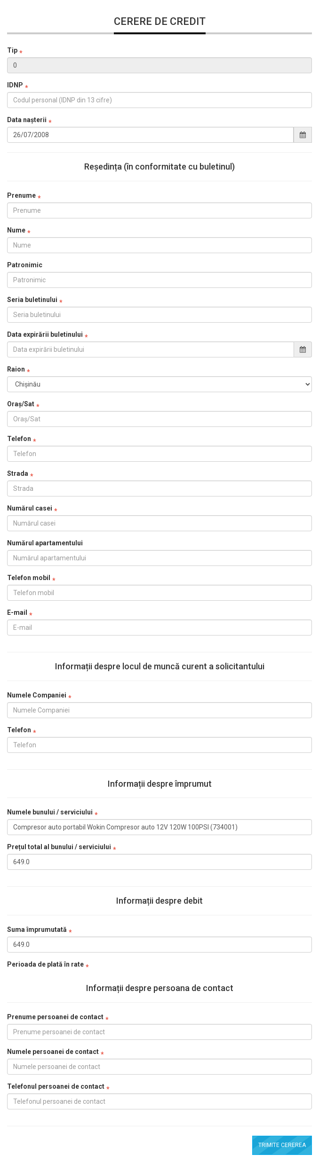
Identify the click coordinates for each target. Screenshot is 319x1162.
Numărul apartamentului (45, 543)
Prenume (21, 195)
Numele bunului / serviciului (50, 812)
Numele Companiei (36, 695)
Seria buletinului (32, 299)
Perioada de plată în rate (45, 964)
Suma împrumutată (37, 929)
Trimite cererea (282, 1145)
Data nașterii (27, 120)
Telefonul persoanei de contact (55, 1086)
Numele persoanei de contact (53, 1051)
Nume (16, 230)
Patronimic (24, 265)
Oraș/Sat (20, 404)
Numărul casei (29, 508)
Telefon (19, 438)
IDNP (15, 85)
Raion (16, 369)
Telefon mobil (28, 577)
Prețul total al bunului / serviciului (59, 847)
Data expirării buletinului (45, 334)
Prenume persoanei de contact (55, 1017)
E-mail (17, 612)
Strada (17, 473)
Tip (12, 50)
